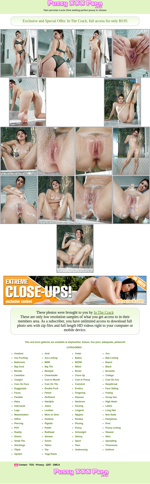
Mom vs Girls (52, 414)
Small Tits (19, 441)
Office (17, 419)
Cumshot (80, 384)
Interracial (19, 406)
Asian (78, 353)
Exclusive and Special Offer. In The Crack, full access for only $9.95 (75, 21)
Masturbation (21, 414)
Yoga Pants (51, 454)
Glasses (79, 397)
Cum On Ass (112, 379)
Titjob (17, 449)
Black (108, 366)
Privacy (40, 464)
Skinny (78, 436)
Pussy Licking (113, 427)
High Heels (111, 401)
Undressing (81, 449)
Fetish (48, 393)
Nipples (79, 414)
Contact (23, 464)
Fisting (109, 393)
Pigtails (49, 423)
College (109, 375)
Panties (79, 419)
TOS (31, 464)
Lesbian (49, 410)
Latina (108, 406)
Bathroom (19, 362)
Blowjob (49, 371)
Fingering (80, 393)
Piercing (18, 423)
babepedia (107, 342)
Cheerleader (51, 375)
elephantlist (74, 342)
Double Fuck (51, 388)
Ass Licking (51, 358)
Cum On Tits (51, 384)
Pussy (78, 427)
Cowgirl (18, 379)
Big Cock (19, 366)
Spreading (111, 441)
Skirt (108, 436)
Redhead (49, 432)
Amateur (19, 353)
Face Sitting (111, 388)
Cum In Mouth (52, 379)
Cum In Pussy (82, 379)
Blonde (18, 371)
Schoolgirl (80, 432)
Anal (47, 353)
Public (48, 427)
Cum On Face (21, 384)
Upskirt (18, 454)
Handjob (49, 401)
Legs (17, 410)
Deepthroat (111, 384)
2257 (48, 464)
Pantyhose (111, 419)
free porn (96, 342)
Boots (78, 371)
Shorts (17, 436)
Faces (17, 393)
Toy (46, 449)
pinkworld (119, 342)
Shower (49, 436)
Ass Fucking (21, 358)
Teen (77, 445)
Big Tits (49, 366)
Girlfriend (50, 397)
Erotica (79, 388)
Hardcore (80, 401)
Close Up (80, 375)
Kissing (79, 406)
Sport (78, 441)
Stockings (19, 445)
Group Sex (111, 397)
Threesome (111, 445)
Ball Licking (111, 358)
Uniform (109, 449)
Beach (108, 362)
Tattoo (48, 445)
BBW (47, 362)
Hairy (17, 401)
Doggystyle (20, 388)
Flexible (18, 397)
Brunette (110, 371)
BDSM (78, 362)
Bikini (78, 366)
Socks (48, 441)
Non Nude (110, 414)
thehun (85, 342)
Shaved (109, 432)
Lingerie (79, 410)
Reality (18, 432)
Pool (107, 423)
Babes (78, 358)
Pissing (79, 423)
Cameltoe (19, 375)
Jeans (48, 406)
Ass (107, 353)
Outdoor (49, 419)
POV (16, 427)
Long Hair (110, 410)
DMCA (56, 464)
